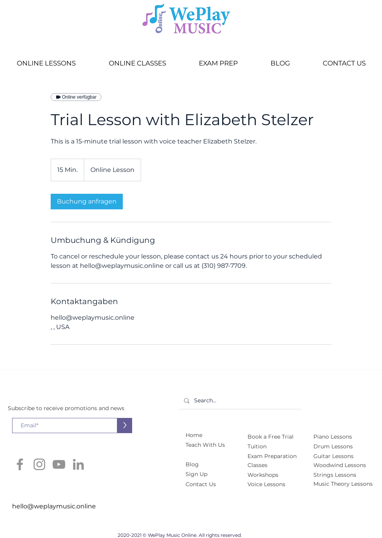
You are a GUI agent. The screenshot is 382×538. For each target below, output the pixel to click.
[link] (87, 201)
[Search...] (239, 400)
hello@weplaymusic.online (54, 506)
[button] (46, 63)
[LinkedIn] (78, 464)
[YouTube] (59, 464)
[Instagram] (39, 464)
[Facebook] (20, 464)
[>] (124, 425)
